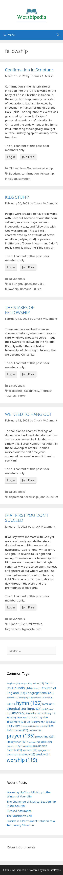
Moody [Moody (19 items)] (13, 717)
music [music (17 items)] (36, 717)
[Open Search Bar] (58, 35)
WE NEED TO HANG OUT (28, 414)
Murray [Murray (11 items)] (25, 718)
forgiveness (12, 629)
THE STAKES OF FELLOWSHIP (19, 310)
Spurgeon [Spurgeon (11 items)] (44, 750)
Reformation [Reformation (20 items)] (28, 746)
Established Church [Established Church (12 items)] (41, 697)
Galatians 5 (31, 391)
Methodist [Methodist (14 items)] (33, 713)
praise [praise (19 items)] (35, 730)
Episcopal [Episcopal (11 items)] (24, 697)
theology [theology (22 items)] (27, 754)
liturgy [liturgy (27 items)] (34, 709)
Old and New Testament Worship (31, 168)
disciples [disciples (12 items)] (12, 697)
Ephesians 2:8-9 (34, 284)
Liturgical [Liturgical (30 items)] (16, 709)
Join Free (28, 157)
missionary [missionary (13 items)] (48, 713)
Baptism (14, 173)
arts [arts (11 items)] (23, 683)
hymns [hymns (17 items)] (48, 703)
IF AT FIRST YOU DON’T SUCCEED (26, 517)
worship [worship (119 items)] (22, 760)
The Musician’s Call (19, 816)
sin (39, 289)
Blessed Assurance (19, 811)
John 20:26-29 (48, 497)
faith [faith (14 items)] (11, 704)
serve (21, 396)
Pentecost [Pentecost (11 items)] (27, 726)
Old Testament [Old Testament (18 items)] (37, 721)
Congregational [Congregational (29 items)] (39, 693)
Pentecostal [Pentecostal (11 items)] (40, 726)
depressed (16, 497)
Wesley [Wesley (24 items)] (43, 754)
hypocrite (28, 629)
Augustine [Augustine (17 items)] (36, 683)
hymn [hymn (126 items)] (28, 703)
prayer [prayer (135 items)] (20, 735)
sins (38, 629)
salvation (24, 179)
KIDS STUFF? (17, 197)
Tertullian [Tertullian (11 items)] (12, 755)
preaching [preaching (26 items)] (44, 736)
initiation (11, 179)
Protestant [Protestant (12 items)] (33, 742)
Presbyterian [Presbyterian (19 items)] (16, 741)
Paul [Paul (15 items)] (15, 726)
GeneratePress (51, 870)
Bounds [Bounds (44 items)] (22, 688)
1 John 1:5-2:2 (18, 624)
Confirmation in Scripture (29, 70)
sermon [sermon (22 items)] (30, 750)
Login (11, 157)
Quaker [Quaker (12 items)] (12, 746)
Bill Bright (15, 284)
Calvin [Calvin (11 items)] (36, 688)
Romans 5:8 (28, 289)
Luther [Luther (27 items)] (18, 713)
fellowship (47, 173)
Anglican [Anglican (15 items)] (13, 683)
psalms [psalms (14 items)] (46, 741)
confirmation (30, 173)
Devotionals (17, 279)
